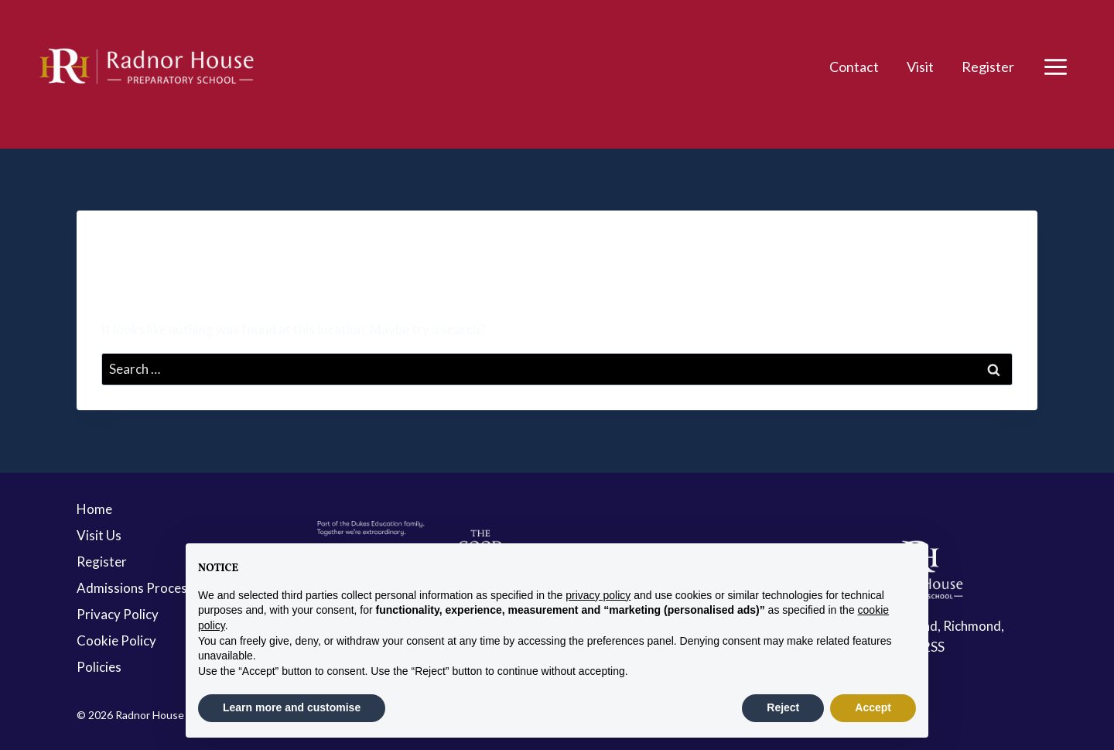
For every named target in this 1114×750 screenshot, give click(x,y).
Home (94, 509)
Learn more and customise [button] (292, 707)
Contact (854, 66)
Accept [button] (873, 707)
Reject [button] (783, 707)
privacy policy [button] (598, 595)
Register (988, 66)
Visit (920, 66)
